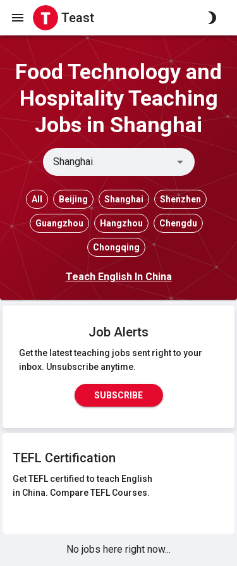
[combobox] (108, 162)
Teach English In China (119, 277)
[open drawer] (18, 18)
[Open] (180, 162)
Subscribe (119, 395)
